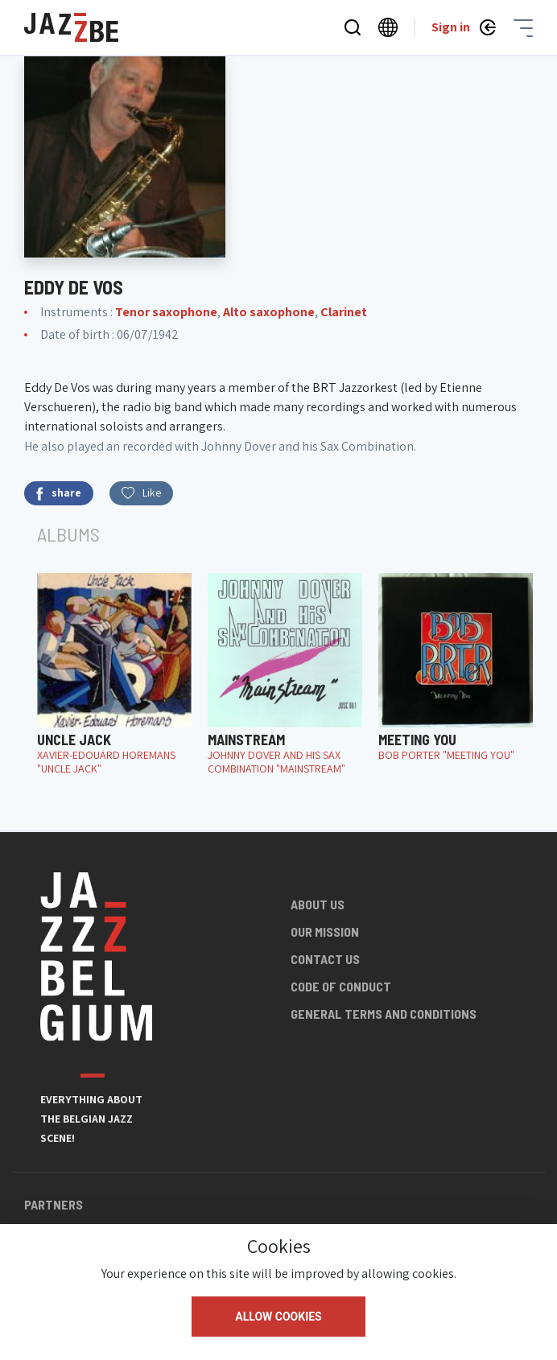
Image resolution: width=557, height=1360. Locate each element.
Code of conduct (341, 986)
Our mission (325, 931)
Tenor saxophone (166, 311)
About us (318, 904)
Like (141, 492)
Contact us (325, 958)
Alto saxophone (269, 311)
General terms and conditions (384, 1013)
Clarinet (343, 311)
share (58, 493)
